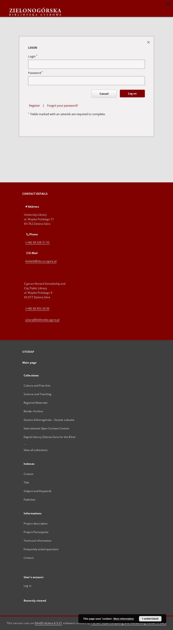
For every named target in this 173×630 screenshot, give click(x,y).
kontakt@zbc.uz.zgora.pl (41, 261)
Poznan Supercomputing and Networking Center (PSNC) (128, 623)
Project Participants (36, 532)
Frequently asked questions (41, 549)
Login (32, 56)
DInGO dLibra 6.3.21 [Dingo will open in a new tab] (48, 623)
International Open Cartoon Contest (46, 428)
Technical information (38, 541)
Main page (29, 362)
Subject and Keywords (38, 491)
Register (34, 106)
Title (26, 482)
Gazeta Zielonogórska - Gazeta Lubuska (49, 420)
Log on (132, 93)
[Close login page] (148, 42)
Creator (29, 474)
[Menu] (168, 3)
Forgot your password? (62, 106)
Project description (36, 523)
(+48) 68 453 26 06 (37, 308)
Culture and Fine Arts (37, 385)
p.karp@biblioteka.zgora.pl (42, 320)
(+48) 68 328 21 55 (37, 242)
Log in (27, 586)
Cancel (104, 94)
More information (124, 618)
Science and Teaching (37, 394)
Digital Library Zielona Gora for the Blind (49, 437)
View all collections (36, 450)
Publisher (30, 500)
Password (35, 73)
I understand (150, 618)
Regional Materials (36, 403)
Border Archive (33, 411)
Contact (29, 558)
